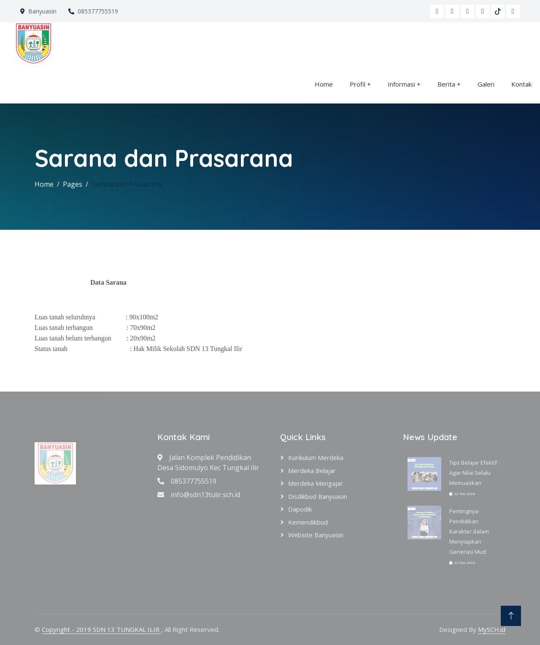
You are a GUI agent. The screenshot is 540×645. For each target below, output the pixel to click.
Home (324, 84)
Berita (446, 84)
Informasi (401, 84)
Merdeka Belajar (312, 470)
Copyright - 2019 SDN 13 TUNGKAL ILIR (101, 629)
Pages (72, 184)
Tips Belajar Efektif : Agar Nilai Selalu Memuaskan (474, 473)
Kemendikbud (308, 522)
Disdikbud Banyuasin (317, 496)
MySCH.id (491, 629)
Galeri (486, 84)
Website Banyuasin (315, 535)
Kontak (521, 84)
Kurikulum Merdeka (315, 457)
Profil (357, 84)
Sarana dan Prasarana (127, 184)
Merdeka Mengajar (315, 483)
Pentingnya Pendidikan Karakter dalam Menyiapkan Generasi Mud (469, 531)
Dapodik (300, 509)
